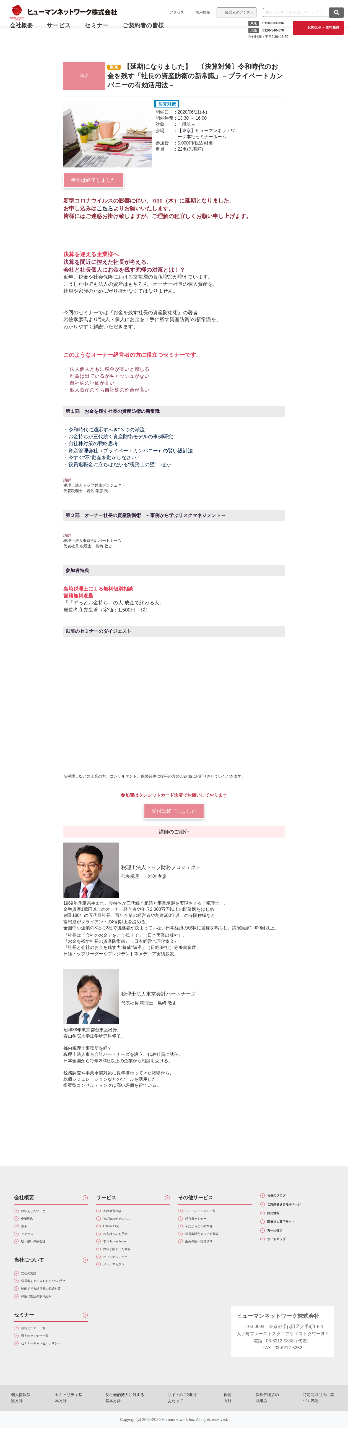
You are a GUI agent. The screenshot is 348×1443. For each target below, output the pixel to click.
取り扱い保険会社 (40, 1251)
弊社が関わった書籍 (124, 1261)
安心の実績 (33, 1285)
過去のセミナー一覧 (42, 1359)
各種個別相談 (118, 1212)
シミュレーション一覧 (208, 1212)
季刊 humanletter (121, 1251)
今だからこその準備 (206, 1231)
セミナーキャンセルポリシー (51, 1368)
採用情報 (199, 12)
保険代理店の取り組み (44, 1315)
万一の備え (281, 1244)
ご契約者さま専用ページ (296, 1209)
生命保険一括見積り (206, 1251)
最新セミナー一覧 (40, 1349)
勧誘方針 (229, 1418)
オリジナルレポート (124, 1271)
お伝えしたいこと (40, 1212)
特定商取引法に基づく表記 (317, 1418)
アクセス (173, 12)
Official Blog (116, 1231)
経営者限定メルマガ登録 (210, 1241)
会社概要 (24, 1197)
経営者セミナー (201, 1222)
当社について (29, 1271)
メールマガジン (120, 1281)
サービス (63, 30)
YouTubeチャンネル (124, 1222)
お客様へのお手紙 (122, 1241)
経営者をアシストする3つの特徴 (54, 1295)
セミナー (101, 30)
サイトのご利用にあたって (187, 1418)
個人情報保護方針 (22, 1418)
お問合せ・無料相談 (319, 28)
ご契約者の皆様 (147, 30)
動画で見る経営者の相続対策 (51, 1305)
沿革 (26, 1231)
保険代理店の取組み (265, 1418)
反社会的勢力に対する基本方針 (126, 1418)
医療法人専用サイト (291, 1232)
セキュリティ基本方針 (68, 1418)
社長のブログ (283, 1197)
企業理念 (31, 1222)
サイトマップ (283, 1256)
